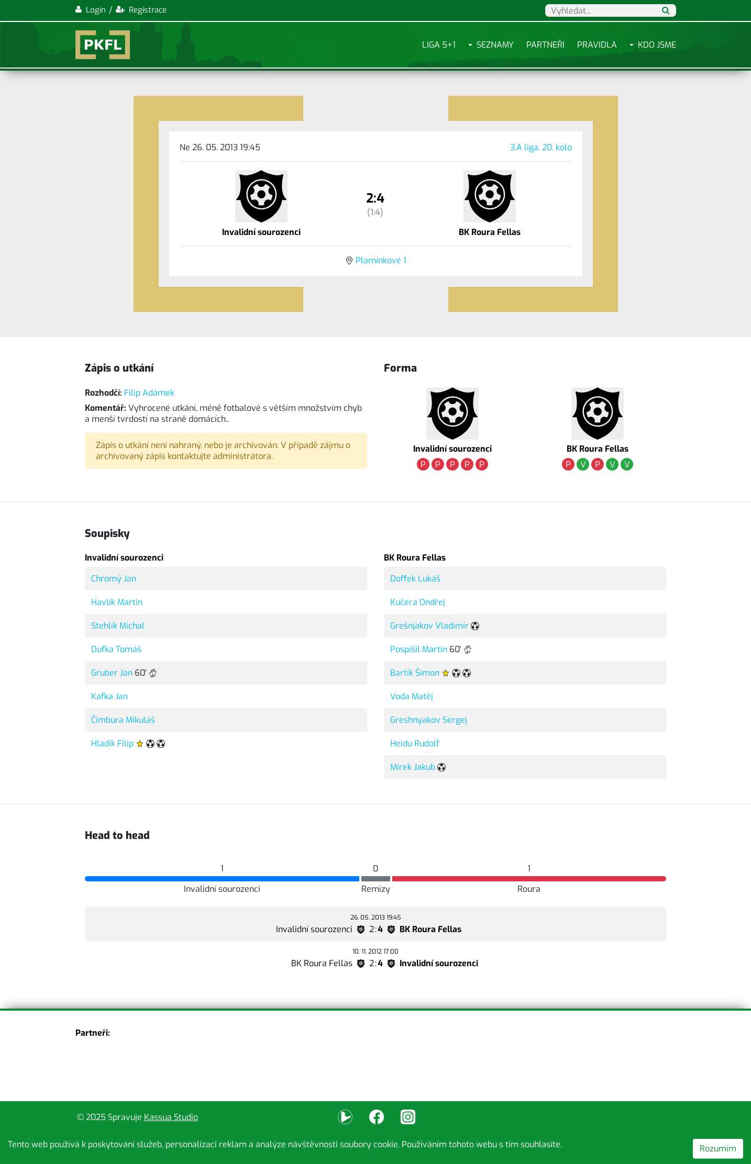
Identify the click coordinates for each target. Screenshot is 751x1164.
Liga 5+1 (439, 44)
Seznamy (495, 44)
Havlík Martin (116, 602)
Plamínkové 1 (381, 260)
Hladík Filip (112, 743)
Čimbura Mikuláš (123, 719)
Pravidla (597, 44)
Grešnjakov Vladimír (429, 625)
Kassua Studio (171, 1117)
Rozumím (718, 1148)
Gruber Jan (111, 672)
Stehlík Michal (118, 625)
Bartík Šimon (414, 672)
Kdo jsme (657, 44)
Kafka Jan (109, 696)
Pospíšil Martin (418, 649)
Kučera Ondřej (417, 602)
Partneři (545, 44)
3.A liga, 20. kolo (541, 147)
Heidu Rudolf (414, 743)
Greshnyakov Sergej (428, 719)
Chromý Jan (113, 578)
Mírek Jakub (412, 767)
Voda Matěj (411, 696)
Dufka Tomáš (116, 649)
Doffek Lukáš (415, 578)
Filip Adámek (149, 392)
